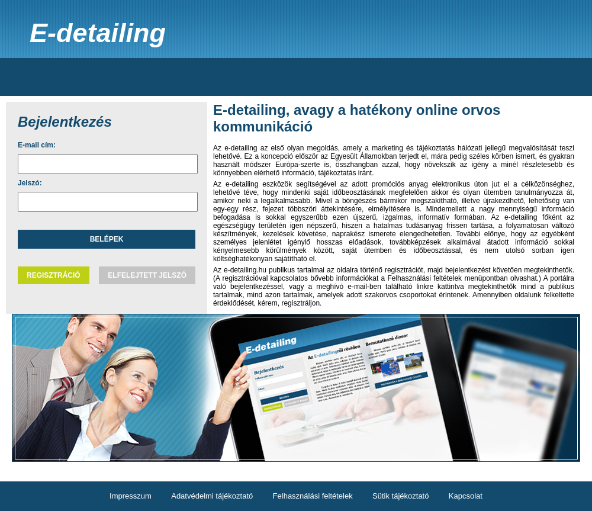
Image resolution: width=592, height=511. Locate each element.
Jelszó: (30, 183)
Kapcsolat (465, 495)
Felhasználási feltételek (313, 495)
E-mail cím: (37, 145)
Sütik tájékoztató (400, 495)
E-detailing (98, 33)
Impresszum (131, 495)
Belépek (107, 239)
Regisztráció (54, 275)
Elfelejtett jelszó (147, 275)
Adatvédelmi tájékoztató (212, 495)
